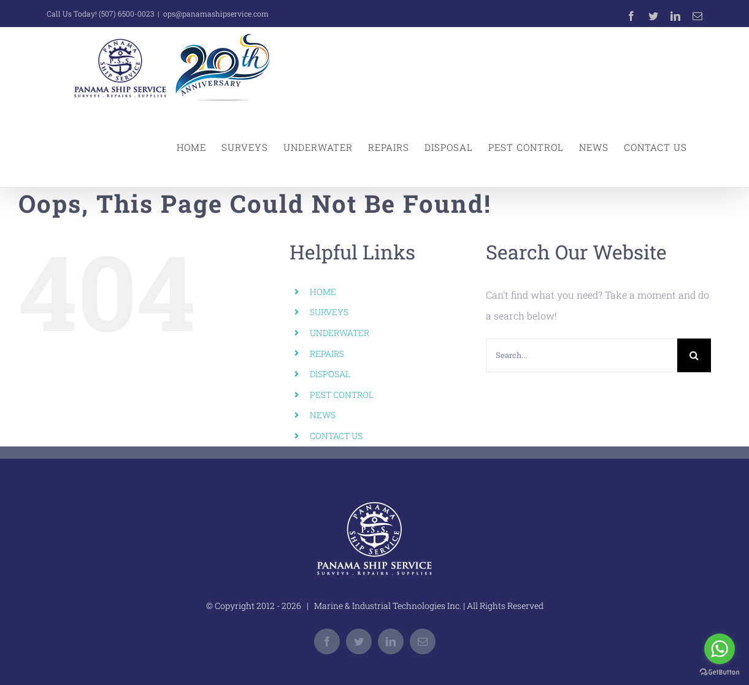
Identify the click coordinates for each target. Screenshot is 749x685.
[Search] (694, 355)
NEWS (323, 415)
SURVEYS (329, 312)
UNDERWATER (339, 333)
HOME (323, 291)
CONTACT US (336, 436)
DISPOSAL (330, 374)
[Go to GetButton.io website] (719, 672)
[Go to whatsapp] (719, 648)
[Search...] (581, 355)
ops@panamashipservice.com (216, 13)
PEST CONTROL (342, 394)
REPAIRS (327, 353)
